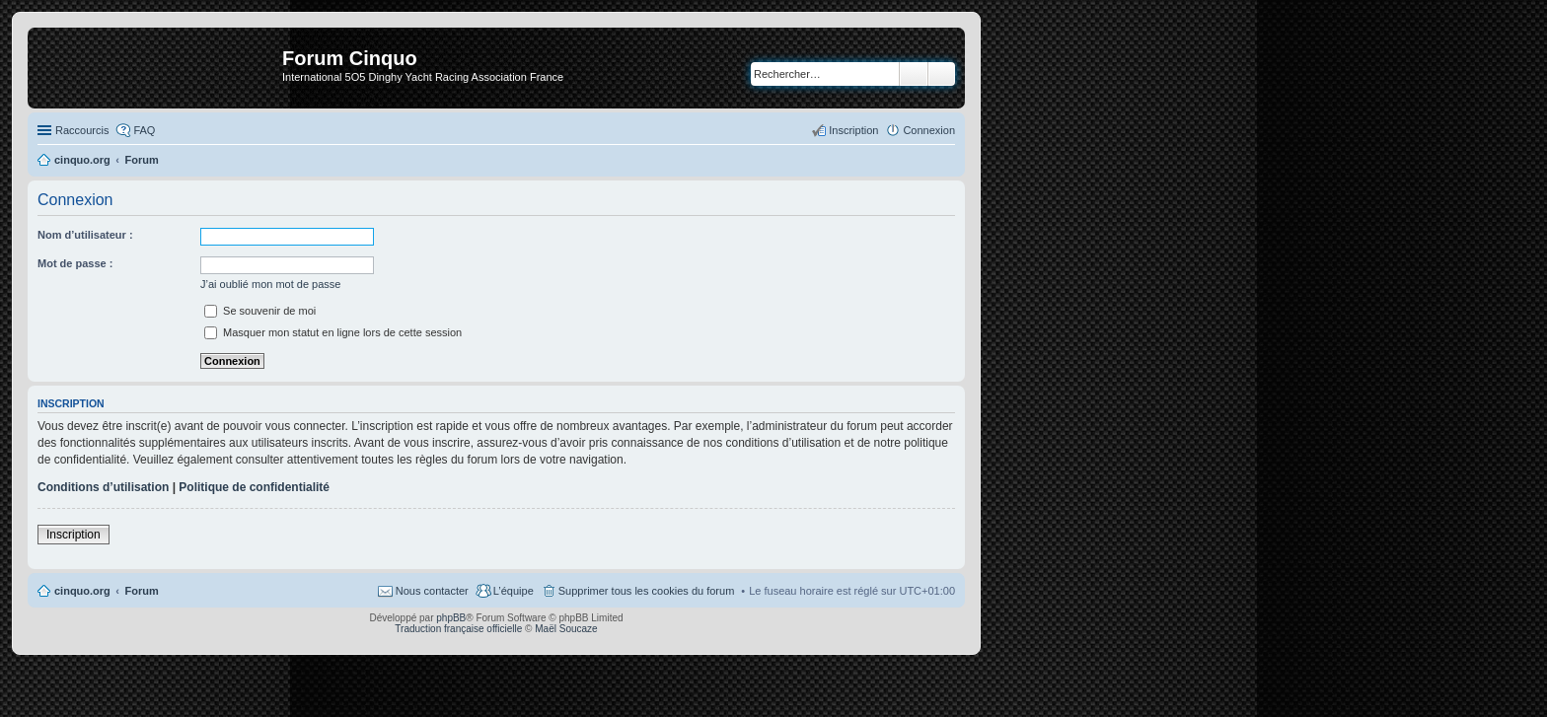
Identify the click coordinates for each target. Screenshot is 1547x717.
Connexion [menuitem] (929, 130)
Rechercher (913, 74)
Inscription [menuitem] (853, 130)
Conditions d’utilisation (103, 487)
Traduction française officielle (458, 628)
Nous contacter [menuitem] (432, 591)
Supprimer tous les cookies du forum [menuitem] (646, 591)
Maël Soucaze (566, 628)
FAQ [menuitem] (144, 130)
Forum (142, 591)
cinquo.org (82, 591)
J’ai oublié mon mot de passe (270, 284)
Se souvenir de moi (260, 311)
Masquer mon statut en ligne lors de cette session (333, 332)
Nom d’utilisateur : (85, 235)
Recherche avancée (941, 74)
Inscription (73, 534)
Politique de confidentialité (254, 487)
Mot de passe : (74, 263)
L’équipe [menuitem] (513, 591)
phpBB (451, 617)
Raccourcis (82, 130)
